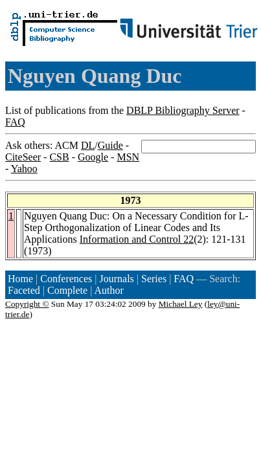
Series (153, 278)
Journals (116, 278)
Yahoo (24, 168)
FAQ (15, 122)
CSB (59, 156)
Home (20, 278)
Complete (67, 290)
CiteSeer (23, 156)
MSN (128, 156)
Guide (110, 145)
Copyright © (27, 304)
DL (88, 145)
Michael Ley (181, 304)
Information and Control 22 (137, 239)
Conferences (66, 278)
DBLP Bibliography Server (183, 110)
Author (109, 290)
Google (93, 156)
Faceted (24, 290)
